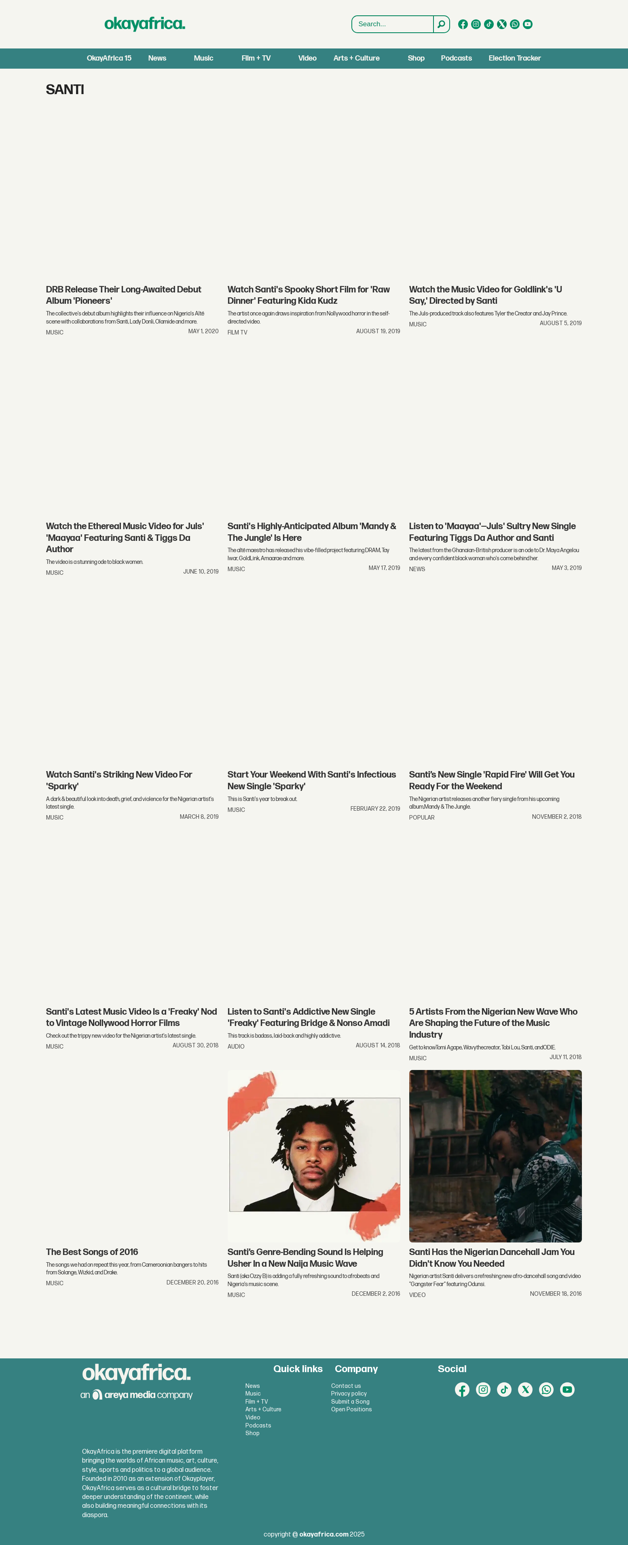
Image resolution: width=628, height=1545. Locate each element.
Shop (416, 58)
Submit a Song (350, 1401)
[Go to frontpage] (145, 24)
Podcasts (456, 58)
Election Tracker (515, 58)
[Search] (441, 24)
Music (204, 58)
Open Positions (351, 1409)
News (157, 58)
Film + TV (256, 58)
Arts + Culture (357, 58)
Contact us (346, 1386)
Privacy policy (349, 1393)
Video (307, 58)
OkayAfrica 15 (109, 58)
